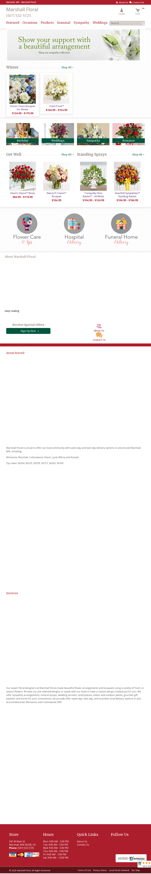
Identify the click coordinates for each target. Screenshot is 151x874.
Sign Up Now (28, 331)
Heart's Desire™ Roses (22, 193)
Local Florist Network (119, 871)
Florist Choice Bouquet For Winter (22, 108)
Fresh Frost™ (56, 106)
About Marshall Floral (20, 257)
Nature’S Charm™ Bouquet (56, 195)
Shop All (67, 67)
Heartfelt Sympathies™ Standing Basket (127, 195)
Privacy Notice (100, 871)
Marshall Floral (22, 9)
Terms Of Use (84, 871)
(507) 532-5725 (18, 15)
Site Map (135, 871)
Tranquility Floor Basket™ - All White (93, 195)
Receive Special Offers (28, 325)
